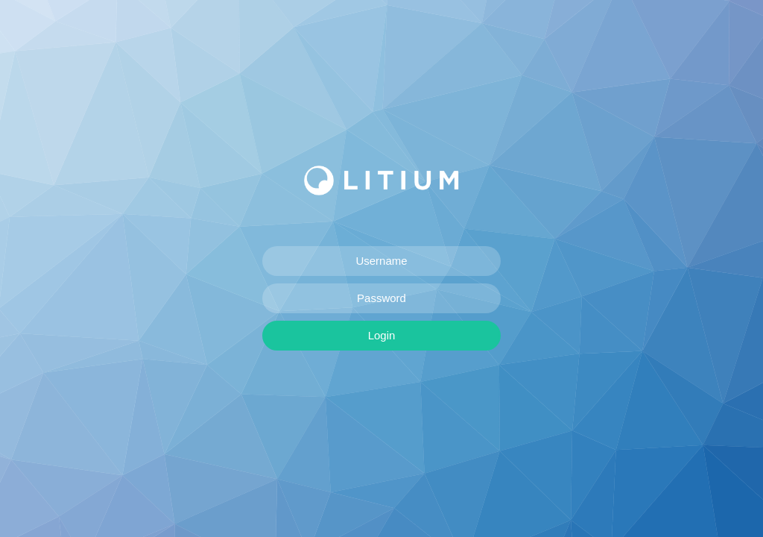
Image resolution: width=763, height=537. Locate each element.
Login (382, 335)
